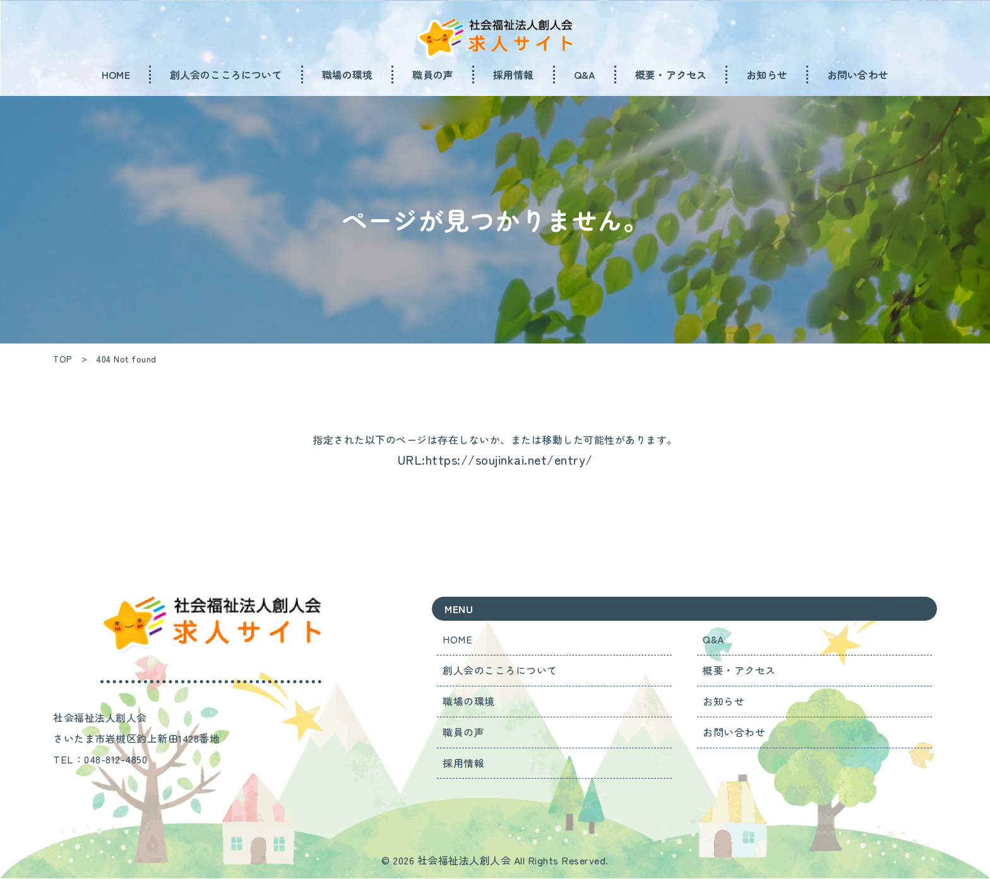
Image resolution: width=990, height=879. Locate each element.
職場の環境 (469, 701)
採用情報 (464, 763)
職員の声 (464, 732)
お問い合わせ (734, 732)
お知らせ (724, 701)
